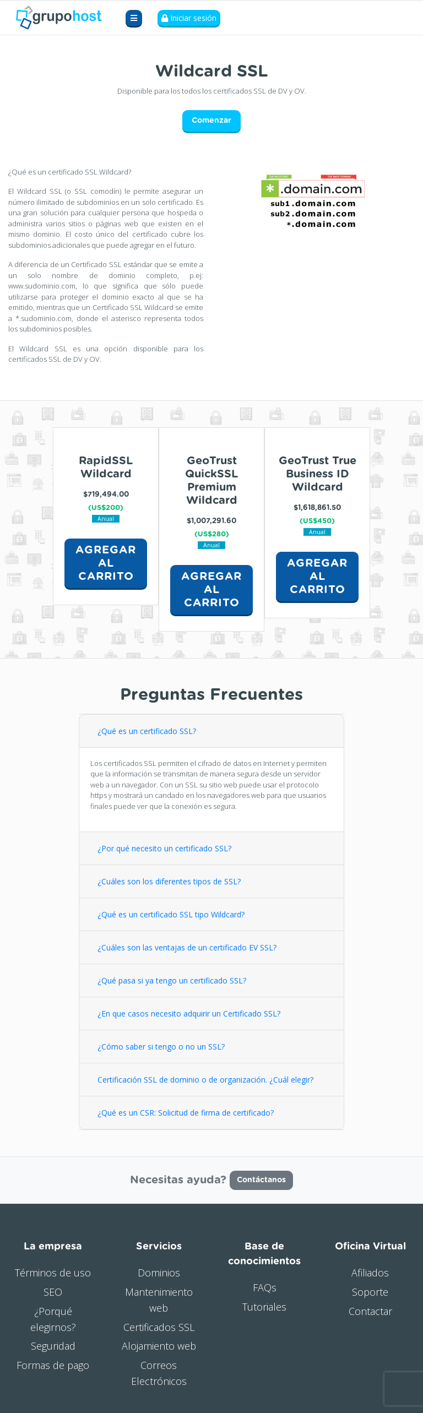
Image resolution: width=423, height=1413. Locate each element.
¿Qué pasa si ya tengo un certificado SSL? (171, 980)
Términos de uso (53, 1272)
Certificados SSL (158, 1327)
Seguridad (53, 1345)
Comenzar (211, 120)
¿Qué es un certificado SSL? (146, 731)
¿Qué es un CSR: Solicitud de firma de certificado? (186, 1112)
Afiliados (370, 1272)
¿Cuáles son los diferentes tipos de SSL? (169, 881)
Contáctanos (261, 1180)
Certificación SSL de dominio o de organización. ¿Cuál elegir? (205, 1079)
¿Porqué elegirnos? (53, 1319)
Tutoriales (264, 1306)
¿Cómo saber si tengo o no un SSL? (161, 1046)
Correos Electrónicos (159, 1373)
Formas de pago (53, 1365)
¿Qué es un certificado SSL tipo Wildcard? (171, 914)
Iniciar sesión (188, 18)
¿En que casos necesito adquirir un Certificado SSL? (188, 1013)
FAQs (264, 1287)
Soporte (370, 1291)
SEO (53, 1291)
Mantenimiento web (159, 1299)
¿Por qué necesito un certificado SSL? (164, 848)
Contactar (370, 1311)
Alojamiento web (159, 1345)
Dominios (159, 1272)
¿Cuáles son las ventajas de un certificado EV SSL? (186, 947)
